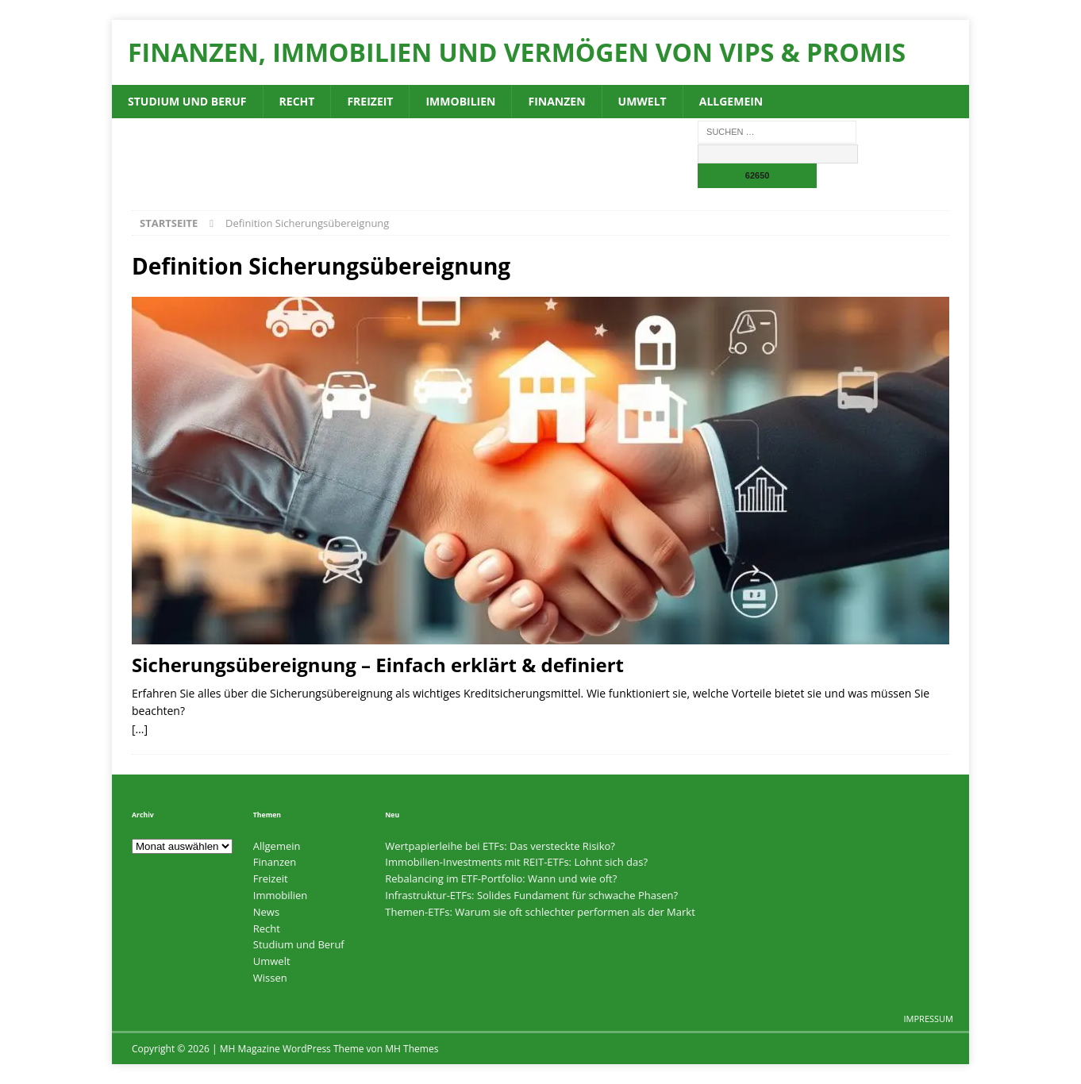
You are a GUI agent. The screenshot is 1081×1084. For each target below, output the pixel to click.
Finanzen (556, 101)
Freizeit (370, 101)
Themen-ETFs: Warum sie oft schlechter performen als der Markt (540, 912)
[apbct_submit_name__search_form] (757, 175)
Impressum (928, 1018)
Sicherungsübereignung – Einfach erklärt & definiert (378, 665)
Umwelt (642, 101)
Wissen (270, 978)
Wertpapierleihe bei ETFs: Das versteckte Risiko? (500, 846)
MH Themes (411, 1048)
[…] (140, 728)
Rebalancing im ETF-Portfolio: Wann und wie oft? (501, 878)
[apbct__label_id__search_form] (778, 153)
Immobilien (460, 101)
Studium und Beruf (187, 101)
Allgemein (731, 101)
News (266, 912)
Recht (297, 101)
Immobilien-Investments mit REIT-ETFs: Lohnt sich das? (516, 862)
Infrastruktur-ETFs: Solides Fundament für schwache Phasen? (531, 895)
